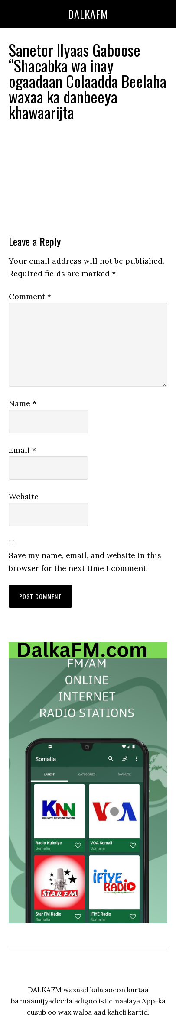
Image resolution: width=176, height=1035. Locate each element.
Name (22, 403)
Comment (30, 296)
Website (24, 496)
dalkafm (88, 14)
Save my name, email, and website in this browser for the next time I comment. (85, 561)
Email (22, 450)
